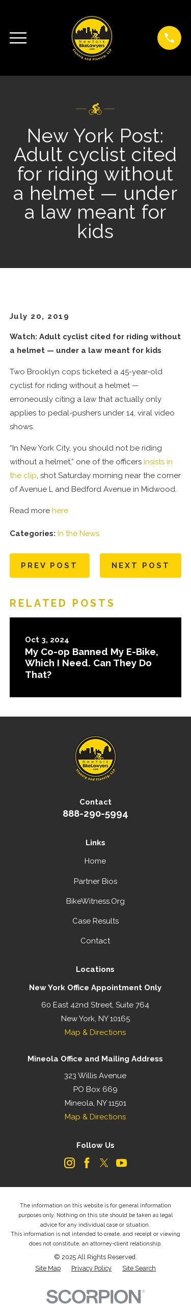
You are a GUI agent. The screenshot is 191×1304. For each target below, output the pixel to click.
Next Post (141, 565)
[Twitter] (104, 1163)
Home (95, 861)
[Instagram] (69, 1163)
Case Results (95, 921)
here (60, 510)
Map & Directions (95, 1032)
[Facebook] (86, 1163)
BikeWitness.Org (95, 901)
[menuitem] (48, 1269)
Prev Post (49, 565)
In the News (78, 533)
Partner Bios (95, 881)
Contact (95, 940)
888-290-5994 (95, 813)
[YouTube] (121, 1163)
